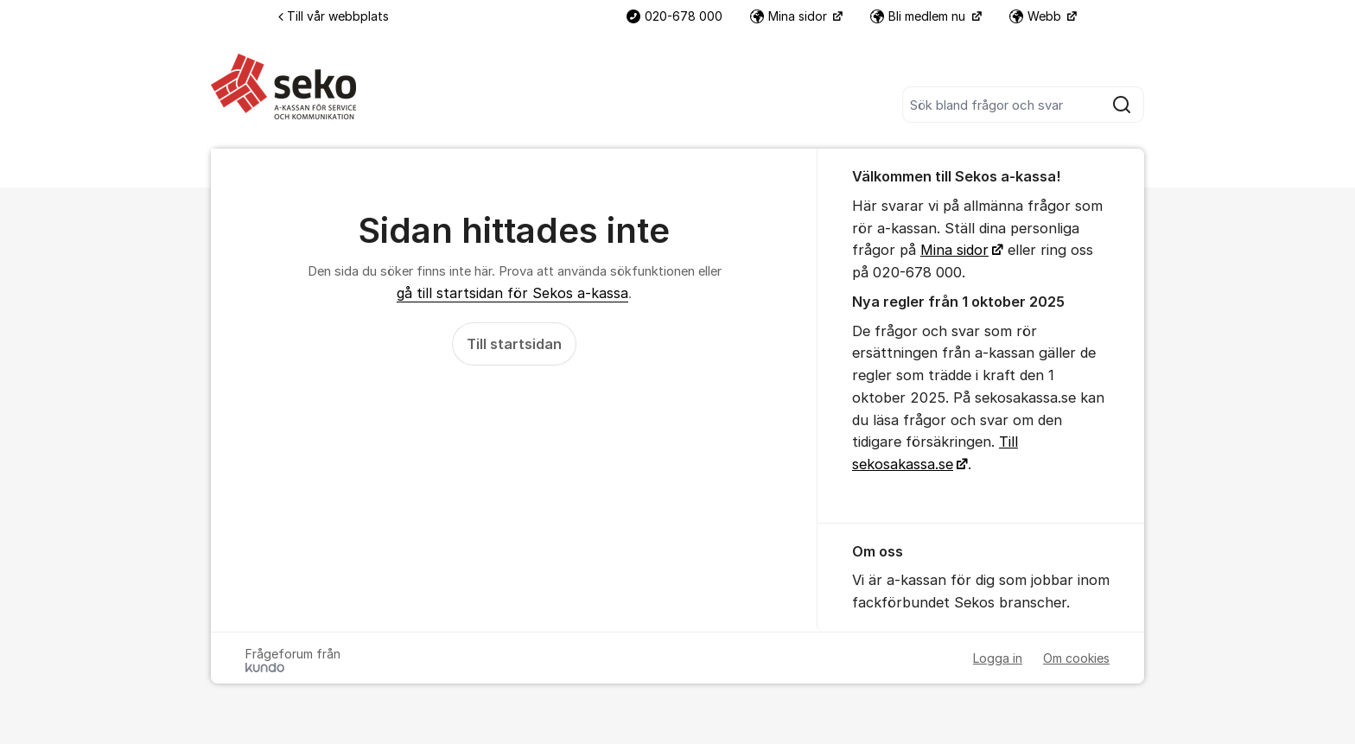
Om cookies (1076, 658)
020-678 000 (674, 16)
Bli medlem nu (919, 16)
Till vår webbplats (333, 16)
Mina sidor (790, 16)
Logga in (997, 658)
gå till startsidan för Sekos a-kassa (512, 293)
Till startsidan (514, 344)
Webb (1037, 16)
